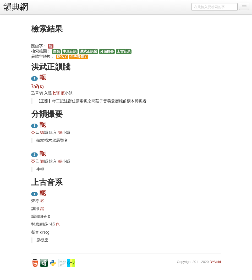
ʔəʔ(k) (37, 86)
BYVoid (215, 262)
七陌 (56, 93)
